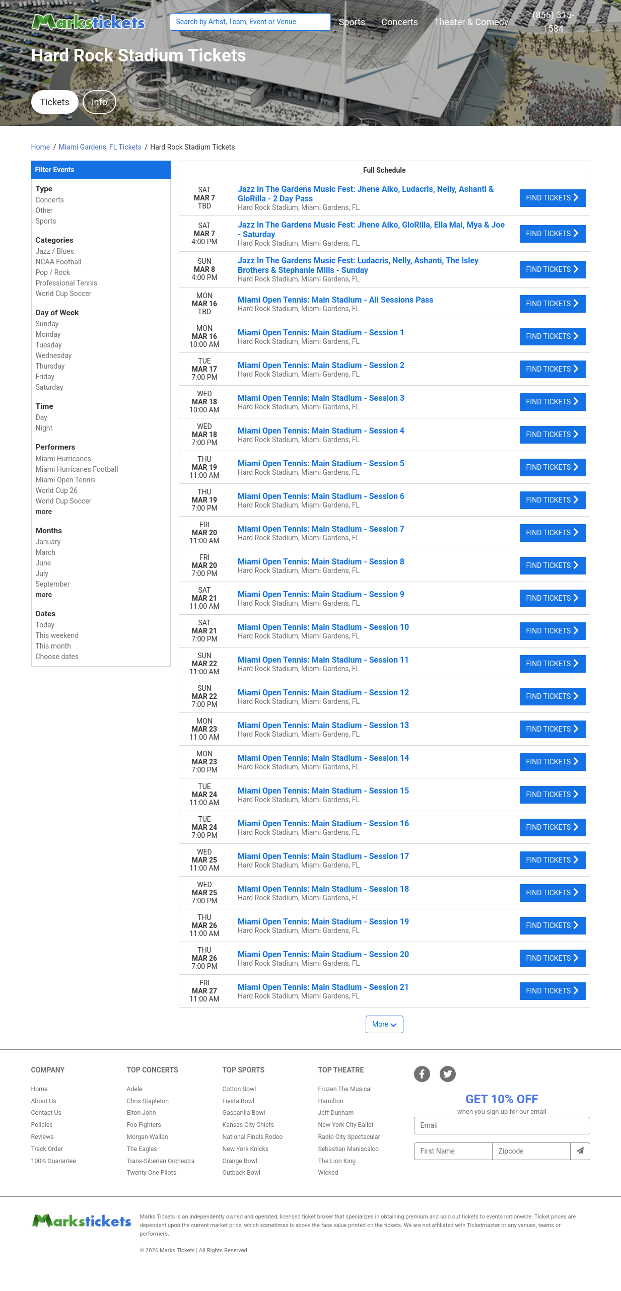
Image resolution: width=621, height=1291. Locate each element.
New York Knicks (246, 1149)
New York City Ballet (346, 1124)
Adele (135, 1089)
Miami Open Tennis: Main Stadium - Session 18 (323, 889)
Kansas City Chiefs (248, 1124)
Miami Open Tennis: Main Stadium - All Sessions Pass (335, 300)
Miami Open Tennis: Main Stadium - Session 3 (321, 398)
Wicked (328, 1172)
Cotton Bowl (239, 1089)
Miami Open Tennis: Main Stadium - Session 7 (321, 529)
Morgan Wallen (147, 1136)
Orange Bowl (240, 1161)
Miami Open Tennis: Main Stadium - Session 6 (321, 496)
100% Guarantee (53, 1161)
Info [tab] (99, 102)
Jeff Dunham (336, 1112)
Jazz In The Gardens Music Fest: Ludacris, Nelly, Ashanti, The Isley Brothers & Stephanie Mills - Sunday (358, 265)
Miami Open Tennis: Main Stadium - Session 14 (323, 758)
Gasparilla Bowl (244, 1112)
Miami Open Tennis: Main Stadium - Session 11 (323, 660)
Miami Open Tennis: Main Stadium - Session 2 (321, 365)
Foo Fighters (144, 1124)
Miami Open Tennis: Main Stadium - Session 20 (323, 954)
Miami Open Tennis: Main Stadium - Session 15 (323, 791)
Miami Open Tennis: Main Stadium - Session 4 (321, 431)
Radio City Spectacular (349, 1136)
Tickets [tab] (55, 102)
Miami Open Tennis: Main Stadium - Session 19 (323, 921)
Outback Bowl (242, 1172)
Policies (42, 1124)
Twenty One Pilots (152, 1172)
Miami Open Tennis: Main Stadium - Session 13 (323, 725)
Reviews (42, 1136)
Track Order (47, 1149)
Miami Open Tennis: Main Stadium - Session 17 (323, 856)
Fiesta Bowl (238, 1101)
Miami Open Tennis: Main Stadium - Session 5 (321, 463)
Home (39, 1089)
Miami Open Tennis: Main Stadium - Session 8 (321, 561)
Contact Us (46, 1112)
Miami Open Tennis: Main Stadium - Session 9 (321, 594)
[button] (352, 22)
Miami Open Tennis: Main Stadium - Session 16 (323, 823)
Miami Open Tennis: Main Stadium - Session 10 (323, 627)
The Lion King (337, 1161)
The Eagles (142, 1149)
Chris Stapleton (148, 1101)
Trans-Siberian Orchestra (161, 1161)
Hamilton (330, 1101)
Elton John (141, 1112)
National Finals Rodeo (253, 1136)
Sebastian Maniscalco (348, 1149)
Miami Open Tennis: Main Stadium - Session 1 (321, 332)
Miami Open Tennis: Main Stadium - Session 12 (323, 692)
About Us (43, 1101)
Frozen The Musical (345, 1089)
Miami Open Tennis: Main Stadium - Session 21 (323, 987)
